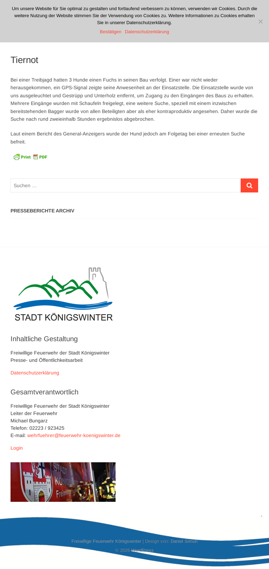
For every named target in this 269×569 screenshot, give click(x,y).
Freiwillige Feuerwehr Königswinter (106, 541)
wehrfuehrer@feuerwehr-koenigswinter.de (73, 435)
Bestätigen (110, 31)
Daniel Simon (184, 541)
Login (17, 448)
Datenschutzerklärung (35, 372)
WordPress (142, 550)
